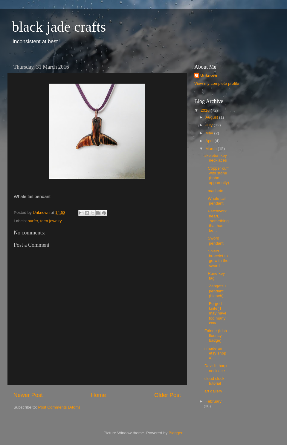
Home (98, 395)
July (209, 125)
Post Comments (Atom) (59, 407)
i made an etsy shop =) (215, 353)
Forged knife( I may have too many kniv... (215, 313)
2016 (206, 110)
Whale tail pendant (215, 200)
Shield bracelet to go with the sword (216, 258)
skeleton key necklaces (215, 157)
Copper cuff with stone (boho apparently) (216, 175)
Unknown (209, 75)
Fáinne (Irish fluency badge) (215, 336)
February (213, 401)
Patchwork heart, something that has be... (216, 221)
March (211, 148)
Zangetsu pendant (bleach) (215, 291)
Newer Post (28, 395)
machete (214, 190)
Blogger (175, 433)
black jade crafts (59, 27)
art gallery (213, 391)
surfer (33, 221)
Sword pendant (214, 240)
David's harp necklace (215, 368)
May (209, 133)
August (212, 117)
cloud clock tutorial (214, 381)
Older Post (167, 395)
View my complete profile (216, 83)
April (210, 141)
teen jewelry (51, 221)
